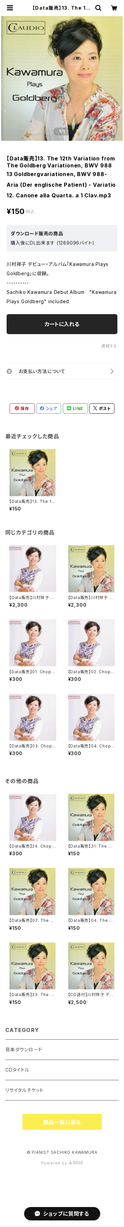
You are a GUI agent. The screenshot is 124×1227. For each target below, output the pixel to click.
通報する (109, 345)
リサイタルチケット (24, 1090)
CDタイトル (17, 1070)
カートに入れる (62, 324)
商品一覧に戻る (62, 1122)
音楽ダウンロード (23, 1049)
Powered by (62, 1162)
